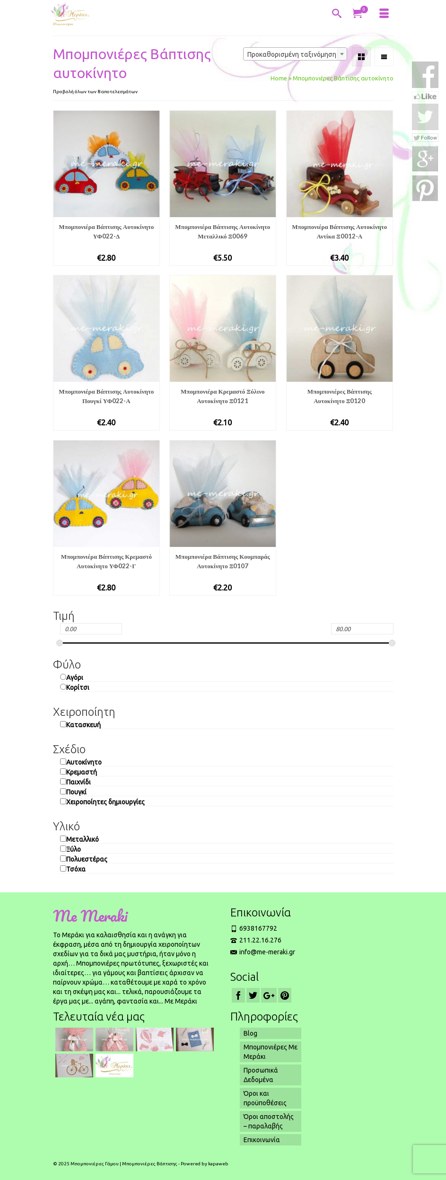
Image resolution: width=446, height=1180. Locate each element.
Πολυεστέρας (86, 859)
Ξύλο (73, 849)
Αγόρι (74, 677)
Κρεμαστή (81, 772)
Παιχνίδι (78, 782)
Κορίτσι (77, 687)
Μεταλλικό (82, 839)
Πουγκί (76, 792)
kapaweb (218, 1163)
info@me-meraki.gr (262, 952)
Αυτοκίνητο (84, 762)
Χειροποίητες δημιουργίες (105, 802)
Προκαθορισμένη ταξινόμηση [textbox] (291, 54)
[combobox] (295, 54)
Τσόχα (76, 869)
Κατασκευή (83, 725)
